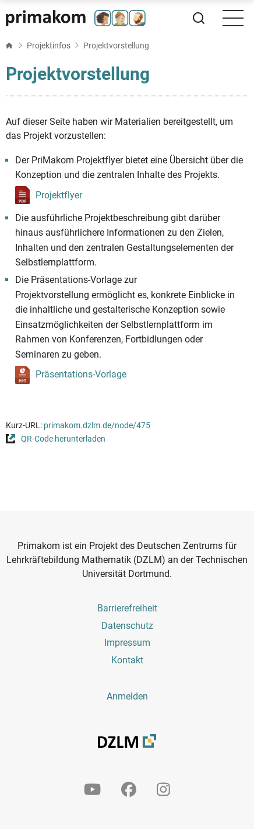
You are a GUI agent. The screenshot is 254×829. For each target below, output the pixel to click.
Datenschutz (127, 625)
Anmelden (127, 696)
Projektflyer (59, 195)
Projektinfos (48, 45)
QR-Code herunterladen (63, 439)
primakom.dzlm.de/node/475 (97, 426)
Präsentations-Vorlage (81, 374)
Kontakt (127, 660)
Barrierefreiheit (127, 608)
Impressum (127, 642)
